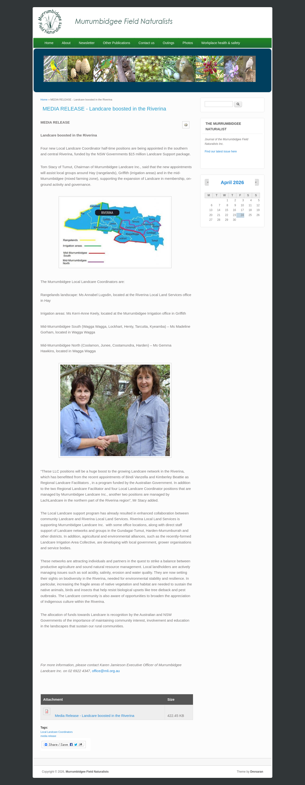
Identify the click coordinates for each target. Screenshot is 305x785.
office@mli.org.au (106, 671)
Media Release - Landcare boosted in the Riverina (94, 716)
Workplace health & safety (220, 43)
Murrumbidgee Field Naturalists (87, 771)
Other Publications (116, 43)
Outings (168, 43)
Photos (188, 43)
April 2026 (232, 182)
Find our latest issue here (221, 151)
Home (49, 43)
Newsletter (87, 43)
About (66, 43)
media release (48, 736)
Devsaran (256, 771)
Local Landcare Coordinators (57, 731)
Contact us (146, 43)
